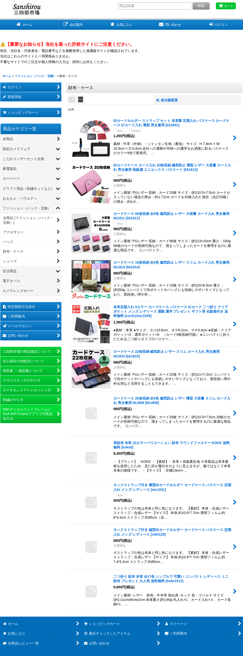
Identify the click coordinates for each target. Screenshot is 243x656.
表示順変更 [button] (167, 100)
